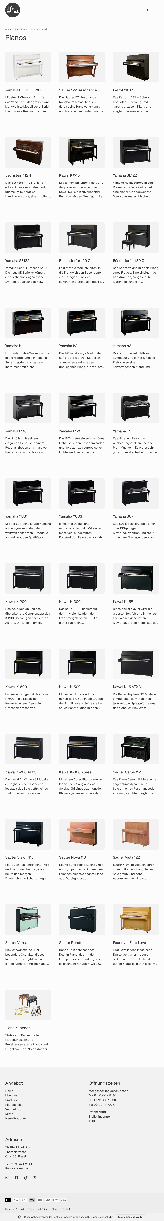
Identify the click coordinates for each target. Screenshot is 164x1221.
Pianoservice (14, 1104)
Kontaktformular (16, 1168)
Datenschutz (98, 1111)
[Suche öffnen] (148, 10)
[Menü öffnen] (156, 10)
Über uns (11, 1095)
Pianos (55, 1209)
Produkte (20, 29)
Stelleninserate (99, 1116)
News (9, 1090)
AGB (92, 1121)
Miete (9, 1113)
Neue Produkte (15, 1118)
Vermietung (13, 1109)
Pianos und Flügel (37, 29)
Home (8, 29)
